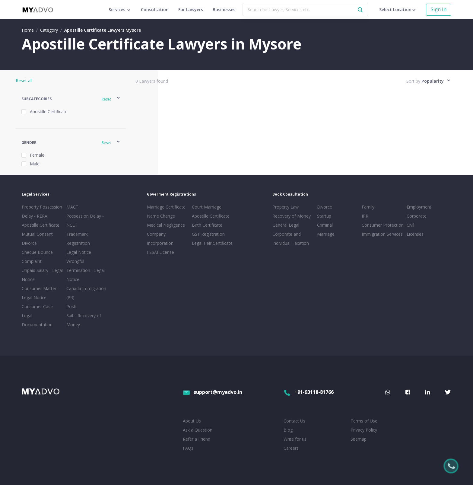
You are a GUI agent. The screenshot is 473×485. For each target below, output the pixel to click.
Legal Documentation (37, 320)
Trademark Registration (78, 238)
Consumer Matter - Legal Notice (40, 293)
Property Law (285, 207)
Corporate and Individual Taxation (290, 238)
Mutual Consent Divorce (37, 238)
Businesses (224, 9)
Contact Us (294, 421)
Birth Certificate (207, 225)
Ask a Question (197, 430)
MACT (72, 207)
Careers (291, 448)
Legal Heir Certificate (212, 243)
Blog (288, 430)
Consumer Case (37, 306)
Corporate (417, 216)
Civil (410, 225)
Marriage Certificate (166, 207)
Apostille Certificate (40, 225)
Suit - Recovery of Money (83, 320)
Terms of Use (364, 421)
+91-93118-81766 (309, 392)
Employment (419, 207)
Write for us (295, 439)
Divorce (324, 207)
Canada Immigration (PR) (86, 293)
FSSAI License (160, 252)
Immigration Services (382, 234)
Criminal (325, 225)
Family (368, 207)
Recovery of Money (291, 216)
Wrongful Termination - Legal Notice (85, 270)
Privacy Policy (364, 430)
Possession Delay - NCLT (85, 220)
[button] (71, 98)
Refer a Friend (196, 439)
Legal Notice (78, 252)
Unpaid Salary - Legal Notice (42, 274)
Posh (71, 306)
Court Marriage (206, 207)
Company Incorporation (160, 238)
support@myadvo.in (212, 392)
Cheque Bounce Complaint (37, 256)
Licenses (415, 234)
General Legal (285, 225)
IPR (365, 216)
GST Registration (208, 234)
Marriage (326, 234)
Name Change (161, 216)
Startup (324, 216)
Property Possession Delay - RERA (42, 211)
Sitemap (359, 439)
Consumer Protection (383, 225)
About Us (192, 421)
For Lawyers (190, 9)
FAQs (188, 448)
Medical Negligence (166, 225)
